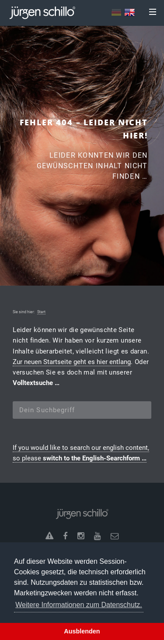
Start (41, 312)
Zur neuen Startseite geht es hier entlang (72, 362)
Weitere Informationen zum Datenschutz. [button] (78, 604)
